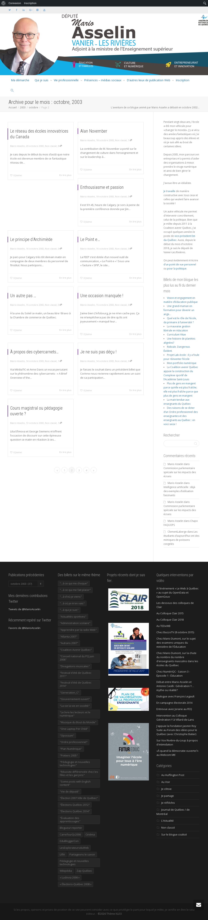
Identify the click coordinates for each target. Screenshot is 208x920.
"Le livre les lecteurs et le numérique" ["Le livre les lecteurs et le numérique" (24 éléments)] (75, 713)
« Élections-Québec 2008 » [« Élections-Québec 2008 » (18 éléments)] (75, 884)
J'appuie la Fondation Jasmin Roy (176, 726)
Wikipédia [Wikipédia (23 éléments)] (66, 871)
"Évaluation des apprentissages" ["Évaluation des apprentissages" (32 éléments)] (70, 819)
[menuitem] (3, 3)
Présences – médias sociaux (102, 80)
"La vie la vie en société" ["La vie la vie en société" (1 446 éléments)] (75, 706)
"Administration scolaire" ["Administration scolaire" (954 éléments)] (75, 623)
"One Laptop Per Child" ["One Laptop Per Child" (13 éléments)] (74, 729)
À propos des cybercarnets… (37, 359)
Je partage (167, 796)
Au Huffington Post (172, 775)
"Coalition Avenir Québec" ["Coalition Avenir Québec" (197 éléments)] (76, 650)
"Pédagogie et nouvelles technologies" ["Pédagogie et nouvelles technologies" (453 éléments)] (75, 763)
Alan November (101, 138)
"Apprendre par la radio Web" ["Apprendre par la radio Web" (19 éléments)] (78, 630)
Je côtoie (166, 789)
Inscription (182, 80)
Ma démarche (20, 80)
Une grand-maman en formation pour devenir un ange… (179, 310)
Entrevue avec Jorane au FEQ (174, 709)
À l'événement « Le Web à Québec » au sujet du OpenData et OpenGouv (177, 592)
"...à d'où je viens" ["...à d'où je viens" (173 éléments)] (71, 596)
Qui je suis (41, 80)
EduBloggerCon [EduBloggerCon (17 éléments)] (69, 841)
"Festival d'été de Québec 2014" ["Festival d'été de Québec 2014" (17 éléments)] (75, 684)
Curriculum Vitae (176, 334)
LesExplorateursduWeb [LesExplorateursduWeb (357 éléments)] (74, 848)
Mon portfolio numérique (181, 363)
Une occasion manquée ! (105, 302)
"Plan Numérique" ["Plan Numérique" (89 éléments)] (71, 749)
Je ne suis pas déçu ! (103, 359)
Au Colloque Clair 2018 (170, 619)
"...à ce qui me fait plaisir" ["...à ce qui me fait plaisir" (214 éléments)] (75, 590)
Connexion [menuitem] (15, 3)
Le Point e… (98, 246)
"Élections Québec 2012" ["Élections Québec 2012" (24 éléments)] (75, 805)
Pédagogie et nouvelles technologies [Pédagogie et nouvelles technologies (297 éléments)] (74, 862)
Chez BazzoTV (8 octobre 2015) (175, 632)
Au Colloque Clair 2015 (170, 613)
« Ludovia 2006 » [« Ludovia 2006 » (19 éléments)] (70, 877)
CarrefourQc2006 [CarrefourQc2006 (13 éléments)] (70, 834)
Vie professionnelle (66, 80)
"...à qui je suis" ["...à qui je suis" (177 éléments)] (69, 610)
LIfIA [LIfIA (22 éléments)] (62, 854)
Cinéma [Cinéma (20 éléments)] (90, 834)
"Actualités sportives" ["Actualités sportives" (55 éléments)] (73, 616)
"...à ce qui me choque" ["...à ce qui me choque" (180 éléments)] (74, 583)
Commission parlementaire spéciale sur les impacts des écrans (180, 472)
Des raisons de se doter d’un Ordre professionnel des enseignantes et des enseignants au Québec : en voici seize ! (181, 416)
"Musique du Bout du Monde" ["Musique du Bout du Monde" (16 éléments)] (78, 722)
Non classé (46, 148)
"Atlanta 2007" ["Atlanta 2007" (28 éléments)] (68, 636)
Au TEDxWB (163, 626)
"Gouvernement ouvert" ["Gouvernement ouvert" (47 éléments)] (75, 699)
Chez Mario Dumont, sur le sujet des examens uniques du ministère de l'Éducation (176, 643)
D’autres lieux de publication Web (148, 80)
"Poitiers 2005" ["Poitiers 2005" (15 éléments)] (69, 755)
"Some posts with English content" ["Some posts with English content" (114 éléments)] (75, 783)
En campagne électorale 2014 (174, 703)
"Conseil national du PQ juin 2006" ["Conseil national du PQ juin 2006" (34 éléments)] (77, 657)
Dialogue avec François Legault (175, 696)
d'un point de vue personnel (180, 264)
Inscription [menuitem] (30, 3)
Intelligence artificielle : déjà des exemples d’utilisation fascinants (179, 491)
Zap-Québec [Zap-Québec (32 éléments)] (84, 871)
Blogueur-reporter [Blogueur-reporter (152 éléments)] (71, 828)
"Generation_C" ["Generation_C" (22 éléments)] (69, 692)
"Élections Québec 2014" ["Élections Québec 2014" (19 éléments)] (75, 811)
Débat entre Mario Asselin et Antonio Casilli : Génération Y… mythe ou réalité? (175, 686)
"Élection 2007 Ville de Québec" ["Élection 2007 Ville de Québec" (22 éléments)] (79, 798)
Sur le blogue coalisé (174, 834)
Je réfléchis (168, 803)
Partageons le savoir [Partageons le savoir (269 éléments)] (82, 854)
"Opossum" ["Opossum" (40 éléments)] (67, 735)
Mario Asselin (175, 464)
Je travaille (169, 191)
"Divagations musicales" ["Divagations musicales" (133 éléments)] (75, 666)
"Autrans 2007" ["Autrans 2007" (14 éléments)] (69, 643)
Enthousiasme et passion (105, 193)
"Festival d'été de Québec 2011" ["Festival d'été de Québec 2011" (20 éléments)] (75, 674)
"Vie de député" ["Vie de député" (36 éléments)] (69, 791)
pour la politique (176, 268)
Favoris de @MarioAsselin (24, 628)
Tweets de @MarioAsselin (24, 609)
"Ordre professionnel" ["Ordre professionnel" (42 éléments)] (74, 742)
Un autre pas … (30, 301)
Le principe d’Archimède (35, 246)
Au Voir (165, 782)
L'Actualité (167, 820)
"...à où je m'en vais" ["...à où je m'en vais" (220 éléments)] (72, 603)
